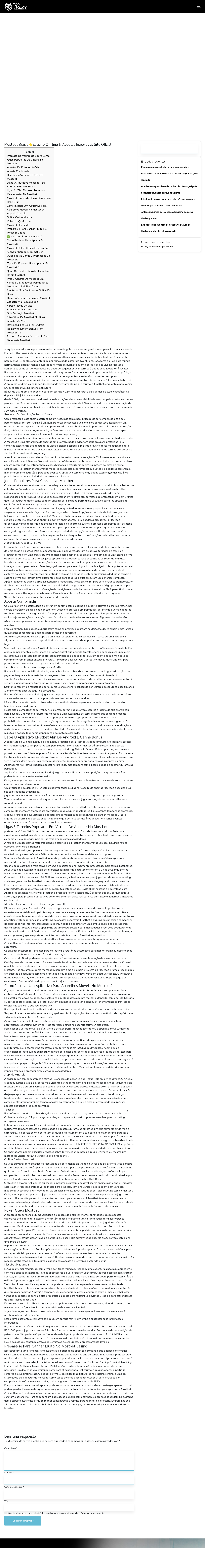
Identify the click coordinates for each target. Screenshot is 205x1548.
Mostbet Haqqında (18, 225)
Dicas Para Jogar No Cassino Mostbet (28, 298)
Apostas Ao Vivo (16, 321)
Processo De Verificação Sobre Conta (28, 156)
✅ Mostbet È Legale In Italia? (24, 236)
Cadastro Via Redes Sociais (22, 302)
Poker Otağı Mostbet (19, 221)
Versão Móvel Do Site (19, 305)
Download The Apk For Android (25, 325)
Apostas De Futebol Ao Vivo (23, 167)
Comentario (10, 1448)
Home (62, 78)
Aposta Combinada (18, 171)
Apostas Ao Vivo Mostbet (22, 309)
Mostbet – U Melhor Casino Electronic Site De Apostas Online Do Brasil (29, 290)
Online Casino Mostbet (20, 217)
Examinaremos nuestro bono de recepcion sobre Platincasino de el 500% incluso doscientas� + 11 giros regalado (169, 174)
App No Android (16, 213)
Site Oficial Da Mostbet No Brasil (26, 317)
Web (6, 1501)
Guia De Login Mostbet (20, 313)
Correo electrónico (14, 1487)
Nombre (9, 1472)
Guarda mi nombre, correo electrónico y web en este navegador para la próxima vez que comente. (56, 1513)
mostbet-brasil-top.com (84, 476)
